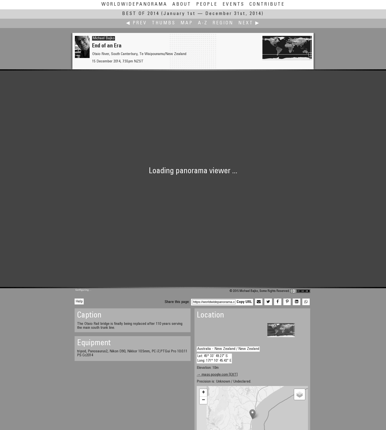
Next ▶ (249, 23)
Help (79, 301)
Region (223, 23)
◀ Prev (136, 23)
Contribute (267, 4)
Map (186, 23)
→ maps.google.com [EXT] (217, 375)
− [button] (203, 400)
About (181, 4)
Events (233, 4)
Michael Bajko (103, 38)
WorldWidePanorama (134, 4)
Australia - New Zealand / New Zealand (228, 349)
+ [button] (203, 392)
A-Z (203, 23)
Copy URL (244, 302)
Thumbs (164, 23)
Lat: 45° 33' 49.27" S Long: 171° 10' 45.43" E (214, 358)
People (207, 4)
